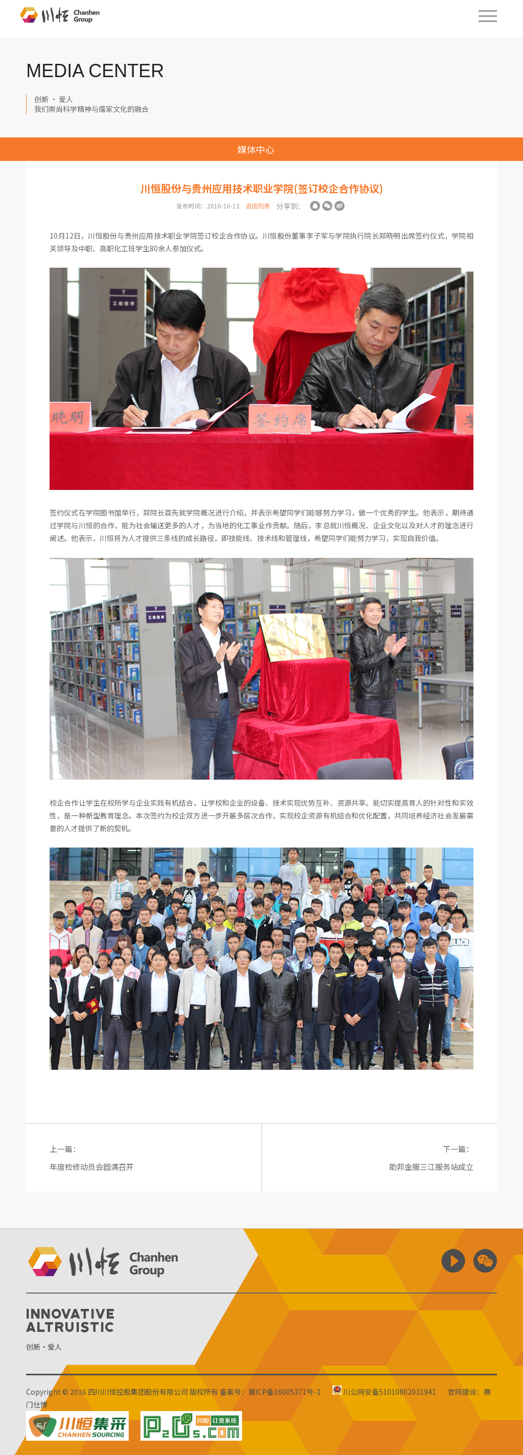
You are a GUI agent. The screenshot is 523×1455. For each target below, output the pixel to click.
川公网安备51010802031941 (384, 1392)
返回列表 (258, 205)
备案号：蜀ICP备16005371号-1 (270, 1392)
